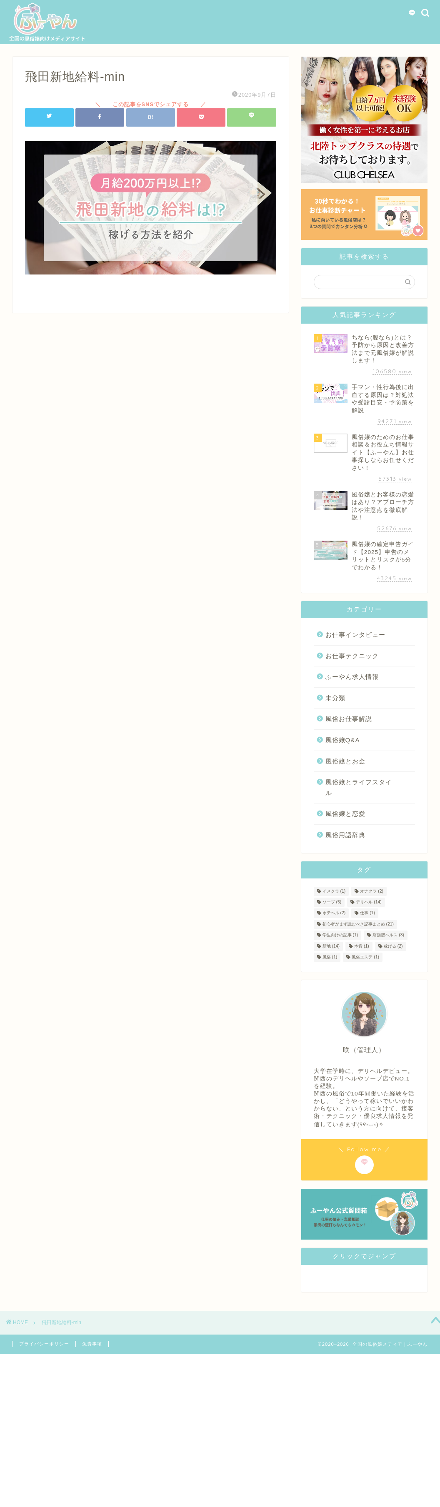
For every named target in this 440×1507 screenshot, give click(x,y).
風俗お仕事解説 (348, 718)
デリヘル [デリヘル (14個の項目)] (368, 902)
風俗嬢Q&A (342, 740)
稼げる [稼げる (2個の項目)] (393, 946)
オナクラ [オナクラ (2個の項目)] (371, 891)
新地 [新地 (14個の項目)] (331, 946)
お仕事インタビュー (355, 634)
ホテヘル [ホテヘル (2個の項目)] (334, 913)
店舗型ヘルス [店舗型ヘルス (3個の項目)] (388, 935)
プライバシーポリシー (44, 1343)
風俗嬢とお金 (345, 761)
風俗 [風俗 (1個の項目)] (330, 957)
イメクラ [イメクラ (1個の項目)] (334, 891)
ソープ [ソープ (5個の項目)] (332, 902)
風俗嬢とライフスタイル (358, 787)
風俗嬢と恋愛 (345, 813)
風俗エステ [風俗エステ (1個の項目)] (365, 957)
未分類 (335, 697)
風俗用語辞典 (345, 834)
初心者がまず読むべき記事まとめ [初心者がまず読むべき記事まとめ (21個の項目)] (358, 924)
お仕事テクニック (352, 655)
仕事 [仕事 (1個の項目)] (367, 913)
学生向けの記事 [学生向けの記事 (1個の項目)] (340, 935)
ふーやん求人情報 (352, 676)
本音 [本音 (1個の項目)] (361, 946)
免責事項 (92, 1343)
